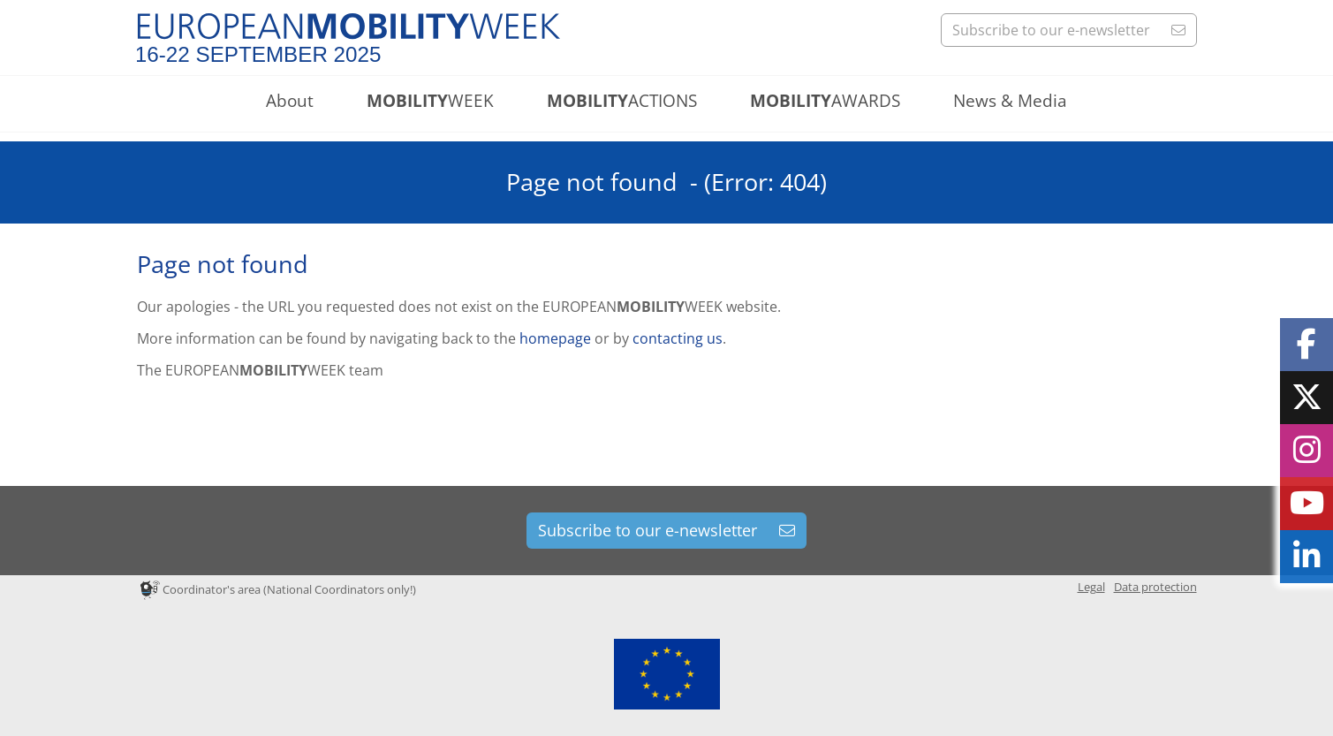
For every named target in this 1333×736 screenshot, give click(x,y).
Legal (1091, 587)
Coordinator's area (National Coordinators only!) (278, 589)
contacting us (677, 338)
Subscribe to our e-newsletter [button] (1068, 30)
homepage (555, 338)
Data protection (1155, 587)
